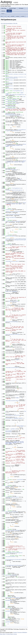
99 (3, 167)
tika (24, 96)
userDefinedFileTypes (11, 101)
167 (3, 235)
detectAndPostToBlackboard (13, 597)
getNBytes (13, 429)
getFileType (9, 608)
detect (7, 619)
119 (3, 188)
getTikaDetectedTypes (13, 130)
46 (3, 90)
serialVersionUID (10, 556)
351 (3, 496)
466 (3, 596)
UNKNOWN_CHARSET (18, 418)
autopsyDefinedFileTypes (12, 103)
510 (3, 618)
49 (3, 96)
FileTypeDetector (17, 90)
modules (22, 16)
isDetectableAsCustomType (12, 211)
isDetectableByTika (11, 217)
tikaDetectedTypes (10, 106)
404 (3, 551)
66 (3, 112)
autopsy (17, 16)
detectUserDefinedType (12, 321)
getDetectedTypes (10, 114)
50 (3, 98)
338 (3, 485)
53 (3, 104)
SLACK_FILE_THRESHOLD (11, 99)
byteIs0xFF (9, 431)
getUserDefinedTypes (11, 575)
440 (3, 574)
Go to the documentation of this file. (9, 23)
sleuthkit (12, 16)
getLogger (12, 94)
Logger (22, 92)
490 (3, 607)
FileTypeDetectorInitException (14, 115)
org (8, 16)
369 (3, 510)
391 (3, 529)
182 (3, 243)
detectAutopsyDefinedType (12, 334)
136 (3, 208)
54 (3, 107)
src (5, 16)
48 (3, 92)
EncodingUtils (13, 78)
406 (3, 555)
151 (3, 220)
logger (7, 93)
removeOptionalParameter (16, 240)
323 (3, 479)
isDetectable (9, 209)
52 (3, 102)
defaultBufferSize (10, 108)
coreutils (21, 74)
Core (2, 16)
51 (3, 100)
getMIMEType (9, 244)
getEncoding (17, 415)
